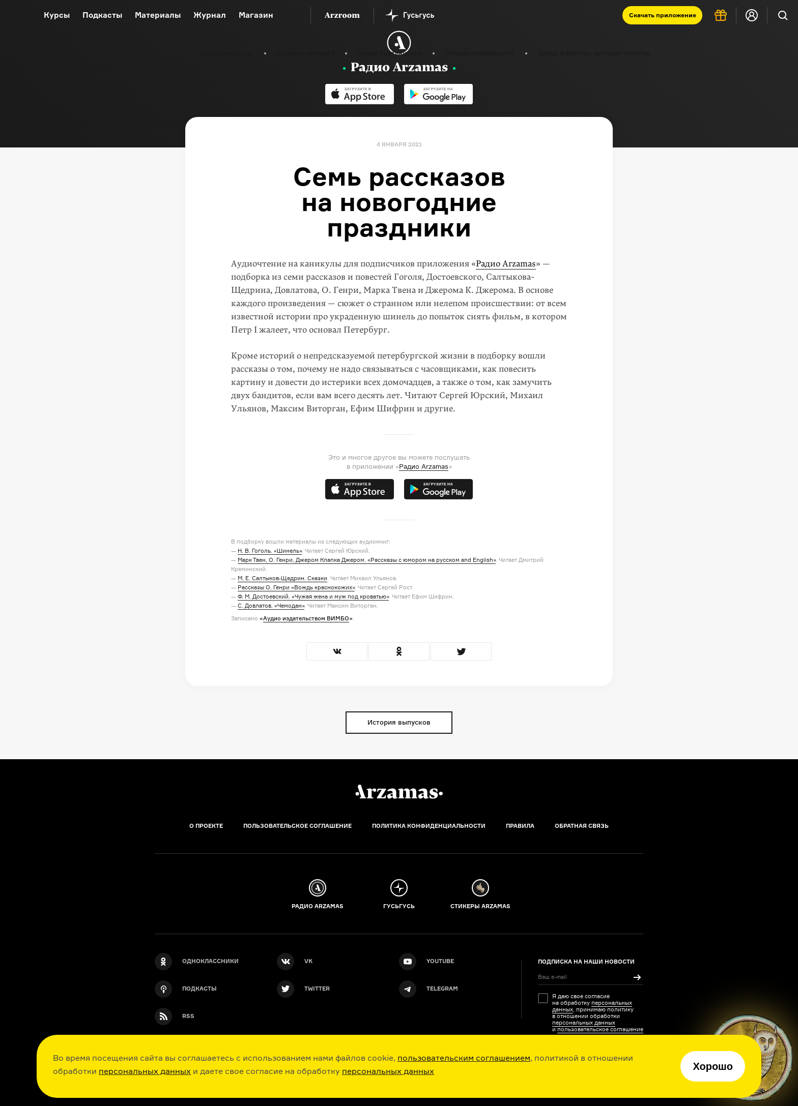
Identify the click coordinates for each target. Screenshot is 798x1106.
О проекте (206, 825)
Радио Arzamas (506, 263)
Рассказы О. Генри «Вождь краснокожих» (296, 587)
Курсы (57, 15)
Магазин (256, 15)
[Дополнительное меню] (292, 15)
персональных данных (145, 1071)
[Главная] (399, 792)
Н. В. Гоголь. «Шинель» (270, 550)
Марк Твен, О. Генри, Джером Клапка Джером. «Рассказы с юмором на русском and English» (367, 559)
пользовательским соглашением (463, 1058)
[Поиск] (783, 15)
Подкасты (102, 15)
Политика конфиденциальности (429, 825)
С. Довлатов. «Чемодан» (271, 605)
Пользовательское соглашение (297, 825)
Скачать (662, 15)
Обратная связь (582, 825)
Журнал (209, 15)
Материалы (158, 15)
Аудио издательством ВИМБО (306, 618)
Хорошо (713, 1066)
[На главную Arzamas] (15, 15)
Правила (520, 825)
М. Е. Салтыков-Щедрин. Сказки (282, 578)
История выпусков (399, 722)
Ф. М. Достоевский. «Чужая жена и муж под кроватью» (313, 596)
